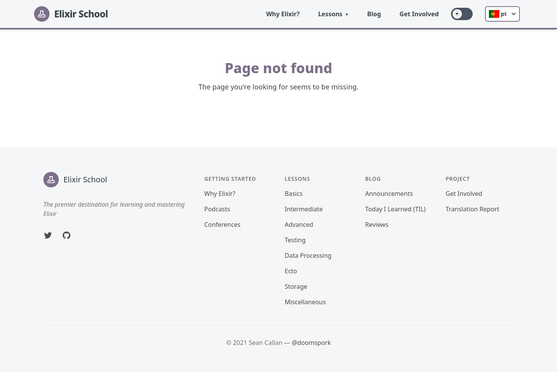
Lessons (330, 14)
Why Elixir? (283, 14)
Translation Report (472, 209)
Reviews (376, 224)
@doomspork (311, 342)
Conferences (222, 224)
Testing (295, 240)
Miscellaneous (305, 302)
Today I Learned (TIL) (395, 209)
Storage (296, 286)
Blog (374, 14)
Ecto (291, 271)
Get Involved (419, 14)
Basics (294, 193)
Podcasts (217, 209)
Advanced (299, 224)
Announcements (389, 193)
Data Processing (308, 255)
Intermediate (304, 209)
